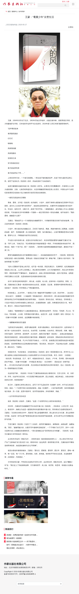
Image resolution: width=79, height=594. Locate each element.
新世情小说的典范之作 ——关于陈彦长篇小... (21, 542)
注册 (67, 1)
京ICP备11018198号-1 (27, 574)
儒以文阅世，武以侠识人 (15, 548)
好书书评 (22, 11)
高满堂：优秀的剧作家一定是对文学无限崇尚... (22, 535)
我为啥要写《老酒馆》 (14, 538)
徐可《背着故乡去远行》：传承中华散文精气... (22, 545)
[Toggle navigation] (73, 4)
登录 (63, 1)
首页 (9, 11)
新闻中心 (15, 11)
